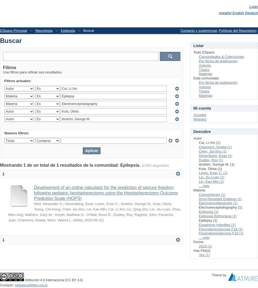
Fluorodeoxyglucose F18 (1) (221, 229)
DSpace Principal (13, 31)
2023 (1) (205, 246)
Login (253, 7)
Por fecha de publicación (218, 61)
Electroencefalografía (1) (218, 203)
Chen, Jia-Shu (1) (212, 151)
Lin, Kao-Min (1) (211, 181)
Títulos (204, 70)
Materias (205, 74)
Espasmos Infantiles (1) (217, 225)
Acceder (199, 115)
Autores (205, 65)
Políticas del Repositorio (238, 31)
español (225, 13)
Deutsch (251, 13)
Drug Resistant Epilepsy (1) (220, 199)
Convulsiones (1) (212, 195)
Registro (199, 119)
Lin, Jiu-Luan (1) (211, 177)
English (238, 13)
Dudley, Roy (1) (211, 160)
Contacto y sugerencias (199, 31)
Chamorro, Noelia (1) (215, 147)
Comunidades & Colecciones (221, 57)
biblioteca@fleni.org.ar (31, 285)
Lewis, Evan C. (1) (213, 173)
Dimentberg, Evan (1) (215, 156)
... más (204, 186)
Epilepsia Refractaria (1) (218, 216)
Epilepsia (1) (208, 212)
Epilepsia (68, 31)
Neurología (44, 31)
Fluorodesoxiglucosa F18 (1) (221, 233)
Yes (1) (204, 255)
